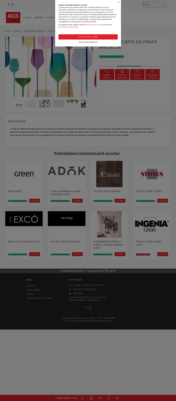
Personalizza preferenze (88, 42)
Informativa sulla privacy (68, 27)
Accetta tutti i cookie (88, 37)
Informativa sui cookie (94, 25)
